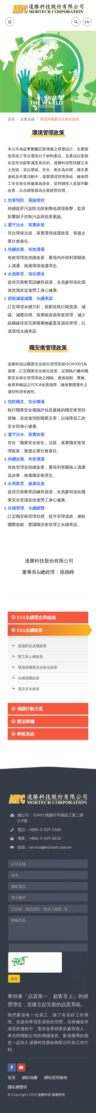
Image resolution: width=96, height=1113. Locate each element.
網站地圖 (29, 1077)
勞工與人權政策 (30, 656)
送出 (14, 978)
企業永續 (27, 119)
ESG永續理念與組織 (36, 617)
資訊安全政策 (28, 689)
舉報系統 (25, 734)
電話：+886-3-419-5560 (39, 829)
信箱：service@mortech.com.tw (44, 847)
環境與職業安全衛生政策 (37, 667)
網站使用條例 (55, 1077)
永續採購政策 (28, 678)
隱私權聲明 (17, 1087)
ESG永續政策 (30, 630)
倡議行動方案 (30, 708)
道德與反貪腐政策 (32, 646)
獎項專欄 (25, 721)
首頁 (11, 119)
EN (87, 22)
